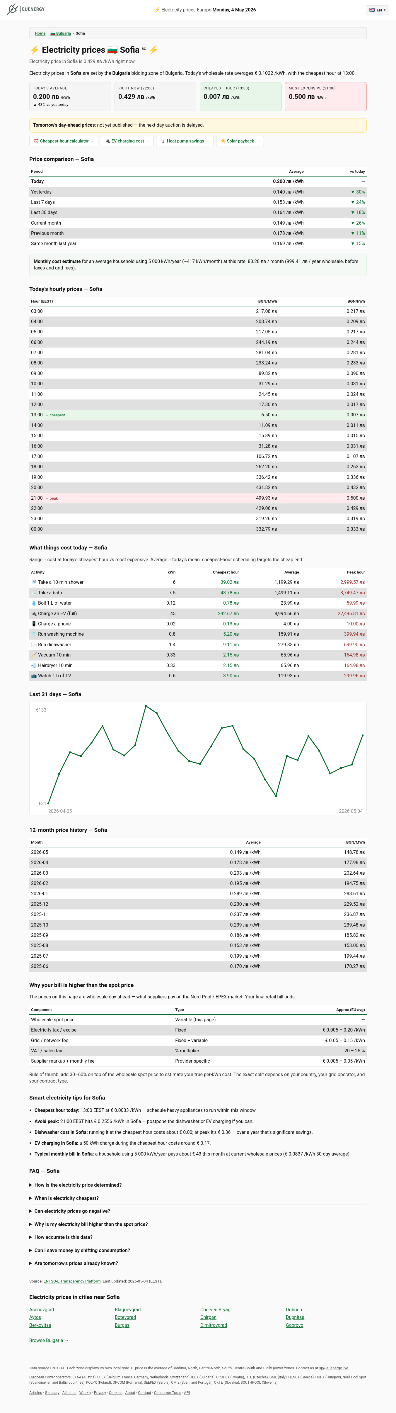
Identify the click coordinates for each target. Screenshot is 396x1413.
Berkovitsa (40, 1325)
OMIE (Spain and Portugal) (191, 1382)
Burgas (122, 1325)
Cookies (115, 1392)
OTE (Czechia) (257, 1377)
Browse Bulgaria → (49, 1340)
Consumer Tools (167, 1392)
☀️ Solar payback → (240, 141)
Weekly (85, 1392)
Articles (35, 1392)
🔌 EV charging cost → (127, 141)
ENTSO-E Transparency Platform (72, 1281)
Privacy (100, 1392)
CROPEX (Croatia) (230, 1377)
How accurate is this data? (64, 1237)
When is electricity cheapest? (67, 1198)
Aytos (35, 1317)
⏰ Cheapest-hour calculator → (64, 141)
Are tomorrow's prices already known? (76, 1263)
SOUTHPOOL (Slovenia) (259, 1382)
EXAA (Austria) (83, 1377)
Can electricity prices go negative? (72, 1211)
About (130, 1392)
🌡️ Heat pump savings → (185, 141)
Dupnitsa (295, 1317)
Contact (144, 1392)
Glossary (52, 1392)
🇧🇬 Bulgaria (60, 33)
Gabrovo (294, 1325)
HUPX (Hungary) (328, 1377)
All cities (69, 1392)
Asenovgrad (41, 1309)
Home (40, 33)
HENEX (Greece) (301, 1377)
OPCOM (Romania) (127, 1382)
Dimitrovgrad (213, 1325)
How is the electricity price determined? (78, 1185)
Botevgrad (125, 1317)
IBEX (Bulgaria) (203, 1377)
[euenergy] (26, 9)
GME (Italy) (278, 1377)
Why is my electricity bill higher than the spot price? (91, 1224)
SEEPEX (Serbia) (157, 1382)
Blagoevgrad (128, 1309)
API (187, 1392)
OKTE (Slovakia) (226, 1382)
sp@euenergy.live (333, 1368)
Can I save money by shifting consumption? (82, 1250)
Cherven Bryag (215, 1309)
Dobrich (294, 1309)
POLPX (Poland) (98, 1382)
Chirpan (208, 1317)
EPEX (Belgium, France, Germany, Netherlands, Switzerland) (143, 1377)
